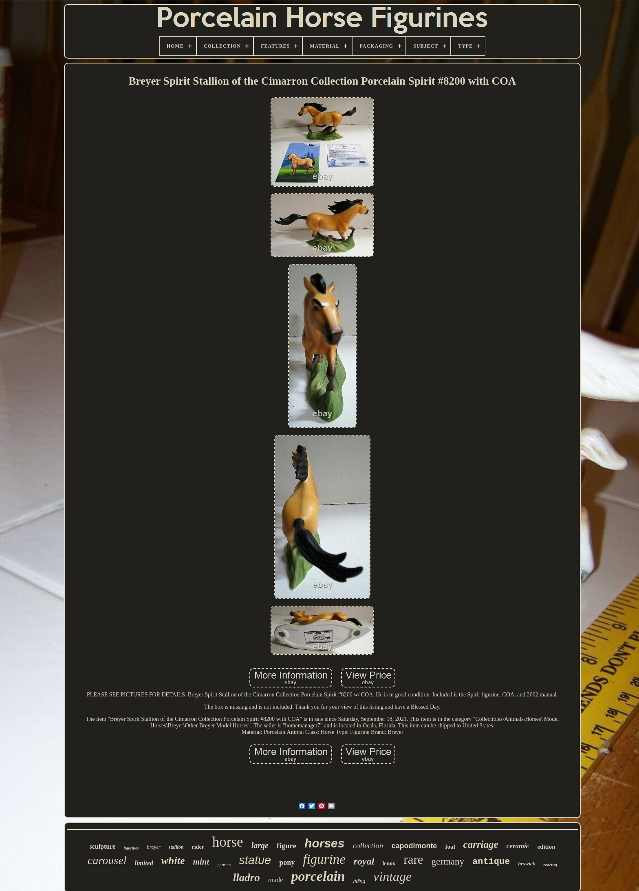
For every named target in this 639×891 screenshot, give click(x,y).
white (173, 861)
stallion (176, 847)
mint (201, 862)
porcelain (318, 876)
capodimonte (414, 846)
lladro (246, 877)
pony (287, 862)
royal (364, 861)
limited (143, 863)
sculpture (102, 846)
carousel (107, 860)
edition (546, 846)
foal (450, 846)
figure (286, 845)
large (260, 845)
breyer (153, 847)
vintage (392, 876)
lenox (388, 863)
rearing (550, 864)
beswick (526, 863)
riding (359, 881)
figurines (131, 848)
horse (227, 842)
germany (448, 861)
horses (324, 843)
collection (368, 845)
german (224, 864)
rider (198, 847)
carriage (480, 844)
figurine (324, 859)
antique (491, 862)
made (275, 880)
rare (413, 859)
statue (255, 860)
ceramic (518, 846)
